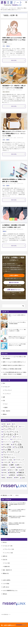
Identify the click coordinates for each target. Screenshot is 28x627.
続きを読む (18, 60)
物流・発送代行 (6, 91)
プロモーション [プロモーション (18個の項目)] (9, 457)
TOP (7, 495)
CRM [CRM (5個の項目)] (4, 424)
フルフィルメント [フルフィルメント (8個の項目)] (8, 454)
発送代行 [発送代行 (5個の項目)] (10, 477)
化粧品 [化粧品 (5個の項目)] (4, 470)
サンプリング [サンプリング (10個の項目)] (7, 437)
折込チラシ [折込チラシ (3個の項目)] (5, 475)
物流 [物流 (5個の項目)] (4, 477)
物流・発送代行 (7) (7, 570)
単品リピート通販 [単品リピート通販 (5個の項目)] (13, 470)
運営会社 (5, 594)
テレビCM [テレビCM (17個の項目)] (7, 447)
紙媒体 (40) (7, 566)
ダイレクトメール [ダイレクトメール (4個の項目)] (7, 441)
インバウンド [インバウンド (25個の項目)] (9, 429)
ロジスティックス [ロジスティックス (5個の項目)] (17, 462)
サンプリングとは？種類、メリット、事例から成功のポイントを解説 (17, 330)
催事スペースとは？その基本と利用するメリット (17, 316)
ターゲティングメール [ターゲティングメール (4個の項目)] (17, 439)
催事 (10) (5, 556)
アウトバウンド (8, 390)
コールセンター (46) (7, 545)
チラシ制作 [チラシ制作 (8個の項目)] (6, 444)
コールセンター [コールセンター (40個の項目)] (11, 434)
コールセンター (6, 386)
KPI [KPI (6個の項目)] (9, 424)
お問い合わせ (6, 587)
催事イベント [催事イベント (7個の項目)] (20, 465)
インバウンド (7, 393)
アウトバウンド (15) (9, 549)
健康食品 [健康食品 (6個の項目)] (5, 465)
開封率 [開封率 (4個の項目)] (17, 477)
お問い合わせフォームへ (14, 289)
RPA (4, 383)
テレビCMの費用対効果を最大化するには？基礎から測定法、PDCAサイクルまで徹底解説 (17, 531)
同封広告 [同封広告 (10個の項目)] (12, 472)
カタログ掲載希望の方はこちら (10, 590)
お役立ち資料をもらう (14, 625)
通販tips (8, 46)
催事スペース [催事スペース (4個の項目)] (6, 467)
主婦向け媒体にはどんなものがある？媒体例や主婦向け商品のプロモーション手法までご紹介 (14, 40)
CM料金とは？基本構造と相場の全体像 (12, 368)
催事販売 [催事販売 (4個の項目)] (20, 467)
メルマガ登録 (6, 583)
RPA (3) (4, 542)
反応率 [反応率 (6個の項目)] (22, 470)
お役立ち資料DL (14, 275)
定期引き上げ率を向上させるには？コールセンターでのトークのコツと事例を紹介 (17, 337)
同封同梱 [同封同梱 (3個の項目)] (4, 472)
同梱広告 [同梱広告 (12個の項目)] (21, 472)
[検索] (13, 305)
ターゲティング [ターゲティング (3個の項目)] (6, 439)
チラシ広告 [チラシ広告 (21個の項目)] (17, 444)
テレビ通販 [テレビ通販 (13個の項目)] (7, 449)
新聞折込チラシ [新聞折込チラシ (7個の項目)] (22, 475)
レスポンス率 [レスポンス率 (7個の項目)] (6, 462)
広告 (4, 46)
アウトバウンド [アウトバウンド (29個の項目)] (10, 427)
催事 (4, 397)
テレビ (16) (7, 563)
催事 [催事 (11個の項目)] (12, 465)
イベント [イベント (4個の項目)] (23, 426)
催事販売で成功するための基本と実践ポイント (14, 365)
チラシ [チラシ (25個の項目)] (17, 442)
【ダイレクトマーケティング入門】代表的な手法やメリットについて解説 (17, 344)
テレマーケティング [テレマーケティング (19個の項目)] (11, 452)
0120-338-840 (14, 282)
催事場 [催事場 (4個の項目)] (13, 467)
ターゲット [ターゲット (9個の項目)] (18, 437)
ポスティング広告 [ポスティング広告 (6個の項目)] (7, 459)
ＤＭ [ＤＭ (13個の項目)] (23, 477)
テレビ (5, 404)
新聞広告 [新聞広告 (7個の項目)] (12, 475)
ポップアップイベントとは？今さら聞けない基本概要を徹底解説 (17, 323)
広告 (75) (5, 559)
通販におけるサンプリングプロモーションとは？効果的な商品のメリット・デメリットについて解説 (14, 133)
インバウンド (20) (8, 552)
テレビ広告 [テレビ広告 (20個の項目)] (18, 447)
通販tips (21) (6, 573)
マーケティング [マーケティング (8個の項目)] (19, 460)
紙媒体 (7, 139)
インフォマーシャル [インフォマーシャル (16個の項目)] (10, 432)
